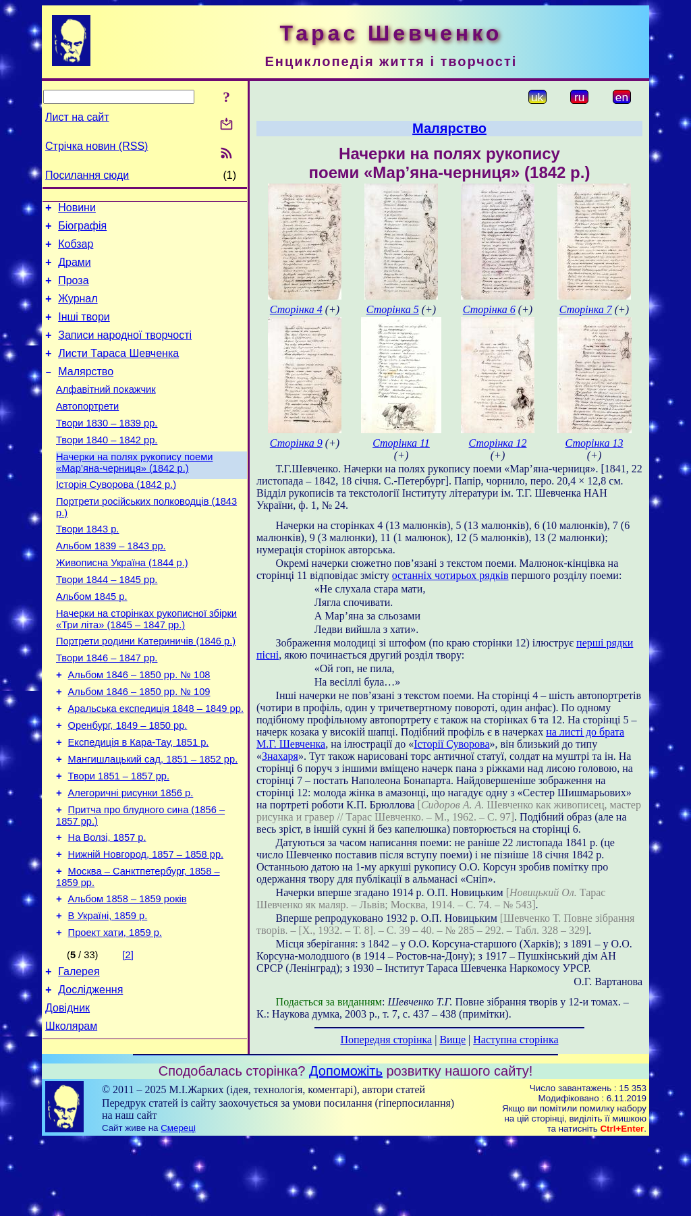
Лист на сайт (77, 117)
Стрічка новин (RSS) (96, 146)
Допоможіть (346, 1145)
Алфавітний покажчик (106, 411)
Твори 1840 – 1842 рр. (106, 468)
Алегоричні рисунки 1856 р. (131, 859)
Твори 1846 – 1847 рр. (106, 708)
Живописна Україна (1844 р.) (122, 603)
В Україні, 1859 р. (108, 994)
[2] (128, 1035)
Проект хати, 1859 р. (115, 1013)
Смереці (178, 1203)
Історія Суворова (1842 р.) (116, 517)
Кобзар (75, 250)
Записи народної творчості (125, 351)
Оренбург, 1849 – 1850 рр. (128, 784)
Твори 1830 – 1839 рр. (106, 449)
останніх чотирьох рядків (450, 575)
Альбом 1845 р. (92, 641)
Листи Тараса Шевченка (118, 371)
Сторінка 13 (594, 443)
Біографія (82, 230)
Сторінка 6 (489, 309)
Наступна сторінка (515, 1039)
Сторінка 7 (585, 309)
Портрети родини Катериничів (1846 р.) (146, 689)
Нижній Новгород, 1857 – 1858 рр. (146, 927)
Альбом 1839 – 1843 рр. (111, 584)
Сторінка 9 (296, 443)
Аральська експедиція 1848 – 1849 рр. (156, 765)
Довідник (67, 1095)
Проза (73, 290)
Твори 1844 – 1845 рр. (106, 622)
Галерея (78, 1054)
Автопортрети (87, 430)
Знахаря (280, 756)
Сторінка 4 (296, 309)
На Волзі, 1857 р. (107, 908)
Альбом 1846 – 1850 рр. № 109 (139, 746)
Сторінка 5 (392, 309)
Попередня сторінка (386, 1039)
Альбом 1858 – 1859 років (127, 975)
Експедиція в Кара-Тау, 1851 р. (138, 803)
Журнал (77, 310)
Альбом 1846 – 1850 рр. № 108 (139, 727)
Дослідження (90, 1074)
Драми (74, 270)
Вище (452, 1039)
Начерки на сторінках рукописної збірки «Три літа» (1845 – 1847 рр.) (146, 666)
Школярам (71, 1115)
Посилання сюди (87, 175)
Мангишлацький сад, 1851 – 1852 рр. (153, 822)
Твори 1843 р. (87, 565)
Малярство (85, 391)
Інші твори (84, 331)
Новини (77, 209)
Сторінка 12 (498, 443)
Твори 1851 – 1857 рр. (118, 840)
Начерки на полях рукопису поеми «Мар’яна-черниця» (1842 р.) (134, 493)
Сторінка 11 (401, 443)
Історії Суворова (451, 744)
